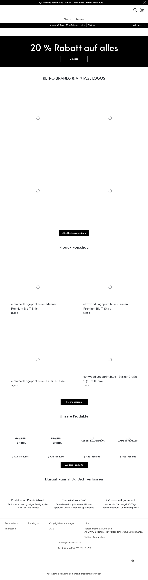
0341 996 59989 (74, 548)
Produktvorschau (74, 247)
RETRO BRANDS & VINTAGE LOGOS (74, 78)
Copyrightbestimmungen (61, 523)
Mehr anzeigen (74, 402)
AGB (51, 528)
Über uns (79, 19)
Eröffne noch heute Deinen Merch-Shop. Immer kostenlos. (73, 2)
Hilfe (86, 523)
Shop (68, 19)
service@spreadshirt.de (69, 542)
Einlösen (91, 25)
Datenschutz (11, 523)
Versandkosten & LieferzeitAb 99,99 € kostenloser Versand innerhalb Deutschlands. (113, 530)
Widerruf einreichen (94, 537)
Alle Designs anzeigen (74, 233)
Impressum (10, 528)
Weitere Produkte (74, 464)
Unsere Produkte (74, 416)
